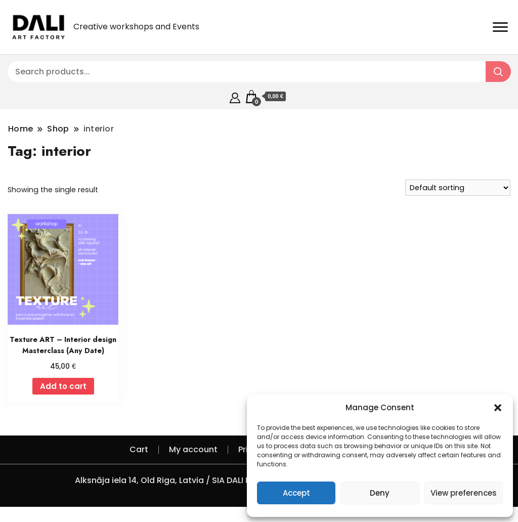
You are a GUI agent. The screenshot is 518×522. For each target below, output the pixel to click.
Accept (296, 493)
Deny (380, 493)
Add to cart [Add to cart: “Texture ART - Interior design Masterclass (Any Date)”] (63, 386)
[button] (498, 408)
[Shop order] (457, 188)
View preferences (463, 493)
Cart (139, 449)
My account (193, 449)
